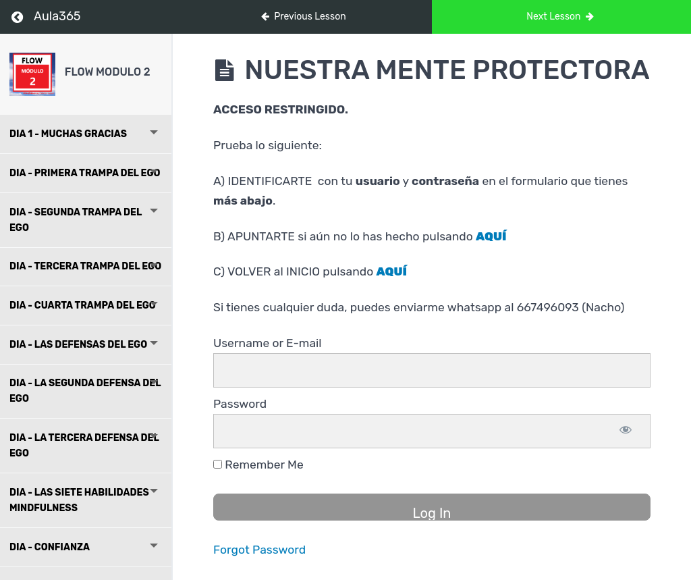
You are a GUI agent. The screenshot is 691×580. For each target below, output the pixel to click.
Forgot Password (259, 549)
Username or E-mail (267, 343)
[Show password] (626, 431)
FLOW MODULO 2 (107, 71)
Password (240, 404)
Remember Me (258, 464)
